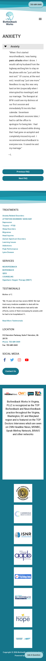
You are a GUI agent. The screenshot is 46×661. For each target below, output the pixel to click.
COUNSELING (7, 277)
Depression (7, 222)
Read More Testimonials (12, 321)
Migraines (6, 232)
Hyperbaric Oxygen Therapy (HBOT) (17, 280)
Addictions (7, 246)
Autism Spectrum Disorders (14, 239)
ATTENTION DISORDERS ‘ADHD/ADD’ (17, 219)
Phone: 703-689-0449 (11, 342)
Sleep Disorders (9, 229)
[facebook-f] (5, 360)
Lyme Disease (8, 252)
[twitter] (13, 360)
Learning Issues (9, 242)
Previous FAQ (23, 172)
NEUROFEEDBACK (9, 267)
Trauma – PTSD (8, 226)
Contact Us (10, 371)
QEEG (4, 273)
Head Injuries (8, 235)
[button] (23, 46)
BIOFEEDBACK (8, 270)
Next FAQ (23, 178)
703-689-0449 (35, 4)
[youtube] (28, 360)
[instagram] (20, 360)
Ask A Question (33, 655)
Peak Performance (10, 249)
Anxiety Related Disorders (13, 216)
